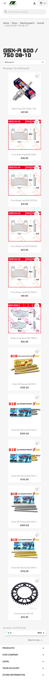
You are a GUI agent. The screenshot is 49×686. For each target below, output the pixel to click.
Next (41, 632)
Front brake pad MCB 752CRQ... (24, 246)
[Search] (24, 11)
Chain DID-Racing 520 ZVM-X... (24, 430)
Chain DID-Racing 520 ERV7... (24, 384)
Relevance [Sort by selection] (24, 62)
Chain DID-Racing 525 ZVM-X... (24, 521)
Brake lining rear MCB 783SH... (24, 338)
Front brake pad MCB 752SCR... (24, 292)
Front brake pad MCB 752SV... (25, 154)
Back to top (35, 640)
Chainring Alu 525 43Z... (24, 613)
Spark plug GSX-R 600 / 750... (24, 108)
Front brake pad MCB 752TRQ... (24, 200)
